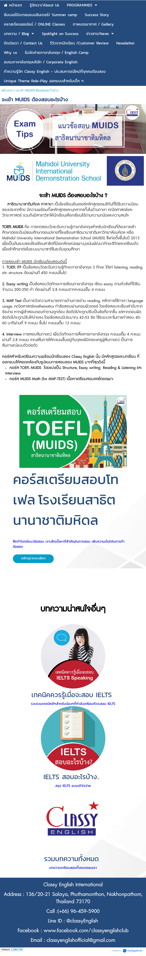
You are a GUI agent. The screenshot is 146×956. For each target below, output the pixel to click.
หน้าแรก (7, 90)
